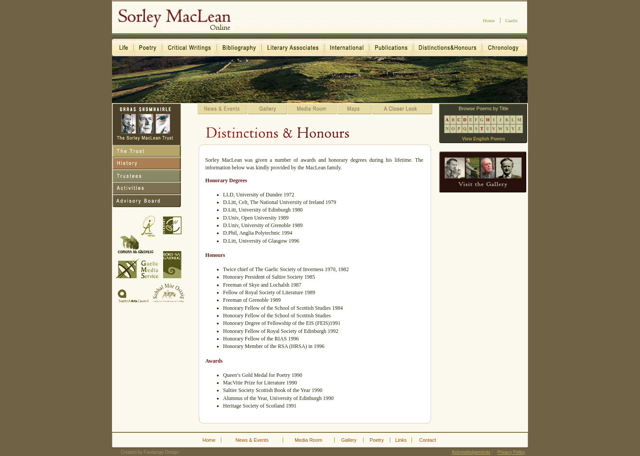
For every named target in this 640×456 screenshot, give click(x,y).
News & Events (252, 440)
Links (401, 440)
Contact (427, 440)
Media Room (308, 440)
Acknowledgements (471, 452)
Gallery (348, 440)
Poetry (377, 440)
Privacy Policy (511, 452)
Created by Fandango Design (150, 452)
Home (489, 20)
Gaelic (511, 20)
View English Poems (483, 138)
